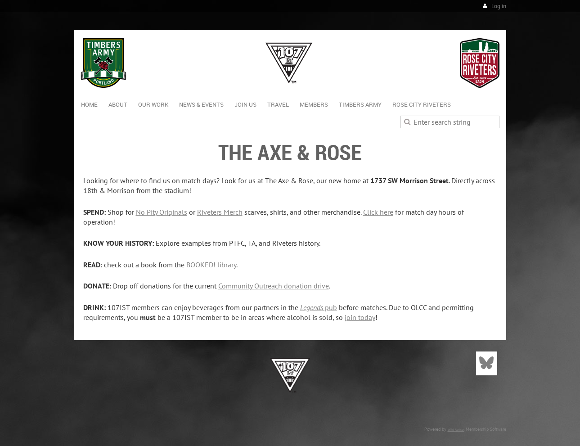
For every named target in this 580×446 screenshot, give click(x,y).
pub (318, 307)
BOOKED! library (211, 264)
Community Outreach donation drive (273, 285)
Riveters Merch (220, 211)
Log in (498, 6)
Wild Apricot (456, 430)
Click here (378, 211)
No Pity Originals (161, 211)
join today (360, 317)
